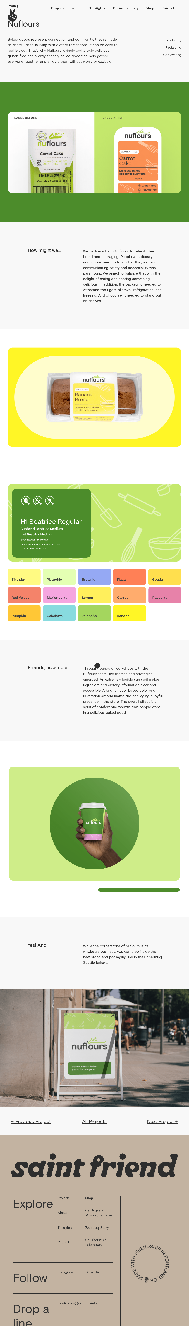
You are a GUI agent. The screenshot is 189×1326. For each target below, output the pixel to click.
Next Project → (162, 1121)
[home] (12, 13)
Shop (150, 8)
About (77, 8)
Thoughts (97, 8)
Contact (167, 8)
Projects (57, 8)
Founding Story (125, 8)
